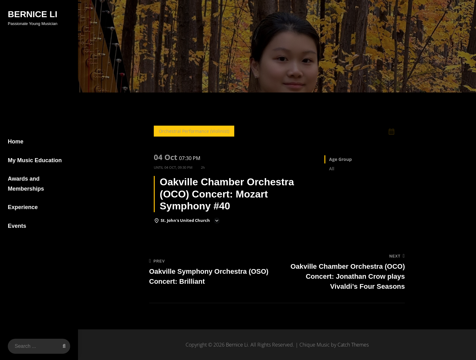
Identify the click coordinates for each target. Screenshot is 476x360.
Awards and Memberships (26, 184)
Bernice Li (32, 14)
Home (15, 141)
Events (17, 226)
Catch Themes (353, 344)
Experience (23, 207)
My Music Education (35, 160)
